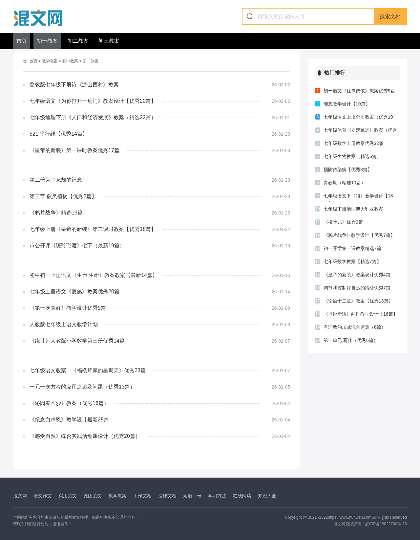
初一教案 (47, 41)
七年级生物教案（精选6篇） (352, 156)
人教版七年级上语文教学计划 (64, 324)
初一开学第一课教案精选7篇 (352, 248)
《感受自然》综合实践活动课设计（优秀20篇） (85, 436)
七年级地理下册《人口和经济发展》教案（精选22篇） (93, 117)
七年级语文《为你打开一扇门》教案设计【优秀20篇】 (93, 100)
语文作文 (42, 495)
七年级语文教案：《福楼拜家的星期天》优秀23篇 (88, 370)
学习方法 (217, 495)
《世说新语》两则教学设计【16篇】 (361, 314)
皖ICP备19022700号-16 (386, 523)
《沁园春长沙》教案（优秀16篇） (69, 403)
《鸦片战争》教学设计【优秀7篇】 (359, 235)
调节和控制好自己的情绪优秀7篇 (357, 287)
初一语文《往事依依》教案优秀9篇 (359, 90)
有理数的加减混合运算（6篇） (355, 327)
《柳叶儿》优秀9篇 (343, 222)
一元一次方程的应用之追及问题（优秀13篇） (82, 386)
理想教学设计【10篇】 (347, 103)
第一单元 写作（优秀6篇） (351, 340)
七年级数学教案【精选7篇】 (352, 261)
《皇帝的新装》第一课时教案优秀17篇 (74, 150)
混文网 (20, 495)
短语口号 (192, 495)
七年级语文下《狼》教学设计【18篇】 (358, 197)
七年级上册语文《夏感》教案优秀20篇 (74, 291)
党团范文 (92, 495)
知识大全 (267, 495)
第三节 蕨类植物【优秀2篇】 (63, 196)
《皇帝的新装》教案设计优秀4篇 (357, 274)
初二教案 (78, 41)
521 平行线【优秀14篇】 (59, 133)
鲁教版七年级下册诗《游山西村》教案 (74, 84)
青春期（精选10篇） (345, 182)
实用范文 (67, 495)
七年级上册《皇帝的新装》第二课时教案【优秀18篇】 (93, 229)
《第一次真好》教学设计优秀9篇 (68, 307)
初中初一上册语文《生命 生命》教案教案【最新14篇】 (94, 275)
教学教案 (50, 61)
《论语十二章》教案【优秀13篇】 (358, 301)
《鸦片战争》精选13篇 (56, 212)
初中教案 (70, 61)
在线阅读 (242, 495)
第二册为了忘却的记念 (56, 179)
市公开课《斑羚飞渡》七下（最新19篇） (77, 245)
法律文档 (167, 495)
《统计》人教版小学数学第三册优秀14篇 (77, 340)
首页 (21, 41)
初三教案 (108, 41)
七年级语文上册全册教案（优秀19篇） (358, 118)
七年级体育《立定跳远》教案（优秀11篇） (360, 131)
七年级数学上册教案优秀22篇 (354, 143)
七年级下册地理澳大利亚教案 (353, 209)
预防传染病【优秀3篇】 (348, 169)
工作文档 (142, 495)
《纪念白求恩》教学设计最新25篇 (69, 419)
